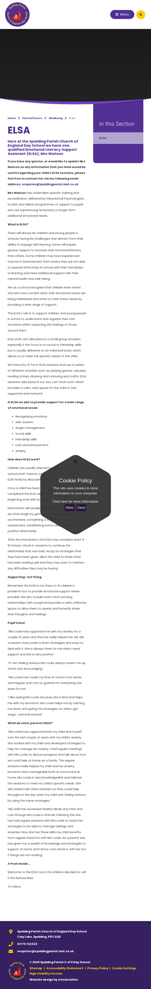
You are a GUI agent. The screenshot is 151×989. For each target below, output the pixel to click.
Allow (70, 507)
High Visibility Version (45, 973)
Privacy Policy (97, 968)
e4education (68, 980)
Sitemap (35, 968)
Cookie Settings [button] (124, 968)
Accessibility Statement (64, 968)
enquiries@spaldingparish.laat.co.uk (45, 951)
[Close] (75, 461)
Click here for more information (75, 501)
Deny (82, 507)
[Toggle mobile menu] (122, 14)
